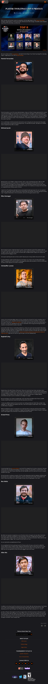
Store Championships (24, 656)
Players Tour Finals (40, 20)
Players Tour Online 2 (16, 322)
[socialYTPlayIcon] (25, 663)
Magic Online (24, 647)
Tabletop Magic (24, 644)
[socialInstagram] (29, 663)
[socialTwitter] (19, 663)
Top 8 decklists (15, 54)
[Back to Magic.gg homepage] (4, 1)
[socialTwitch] (22, 663)
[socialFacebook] (16, 663)
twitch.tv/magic (20, 55)
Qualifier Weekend (24, 653)
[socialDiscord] (32, 663)
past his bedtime (15, 468)
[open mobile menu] (45, 2)
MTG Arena (24, 641)
